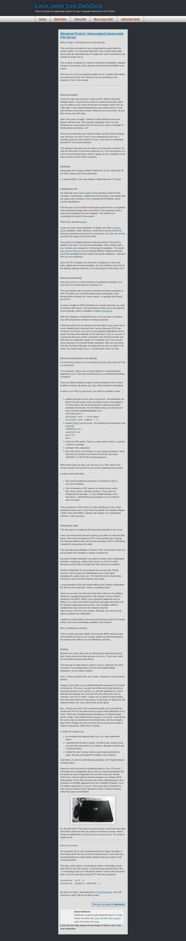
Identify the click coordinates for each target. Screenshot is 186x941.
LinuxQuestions (105, 892)
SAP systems (114, 918)
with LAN (64, 251)
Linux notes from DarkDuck (68, 6)
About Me (80, 19)
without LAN (78, 251)
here (97, 922)
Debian (83, 222)
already (97, 717)
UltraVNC (79, 516)
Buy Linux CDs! (103, 19)
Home (42, 19)
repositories (107, 311)
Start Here (60, 19)
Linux (96, 918)
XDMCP (76, 423)
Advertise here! (130, 19)
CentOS (87, 193)
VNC (94, 385)
